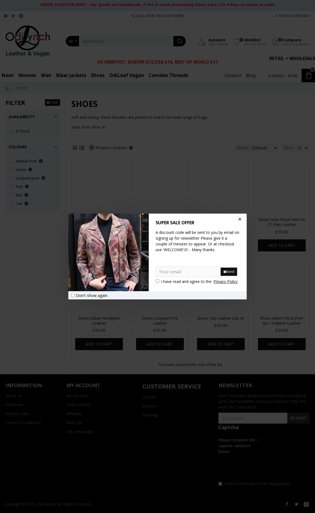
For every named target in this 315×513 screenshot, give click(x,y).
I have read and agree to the (197, 281)
